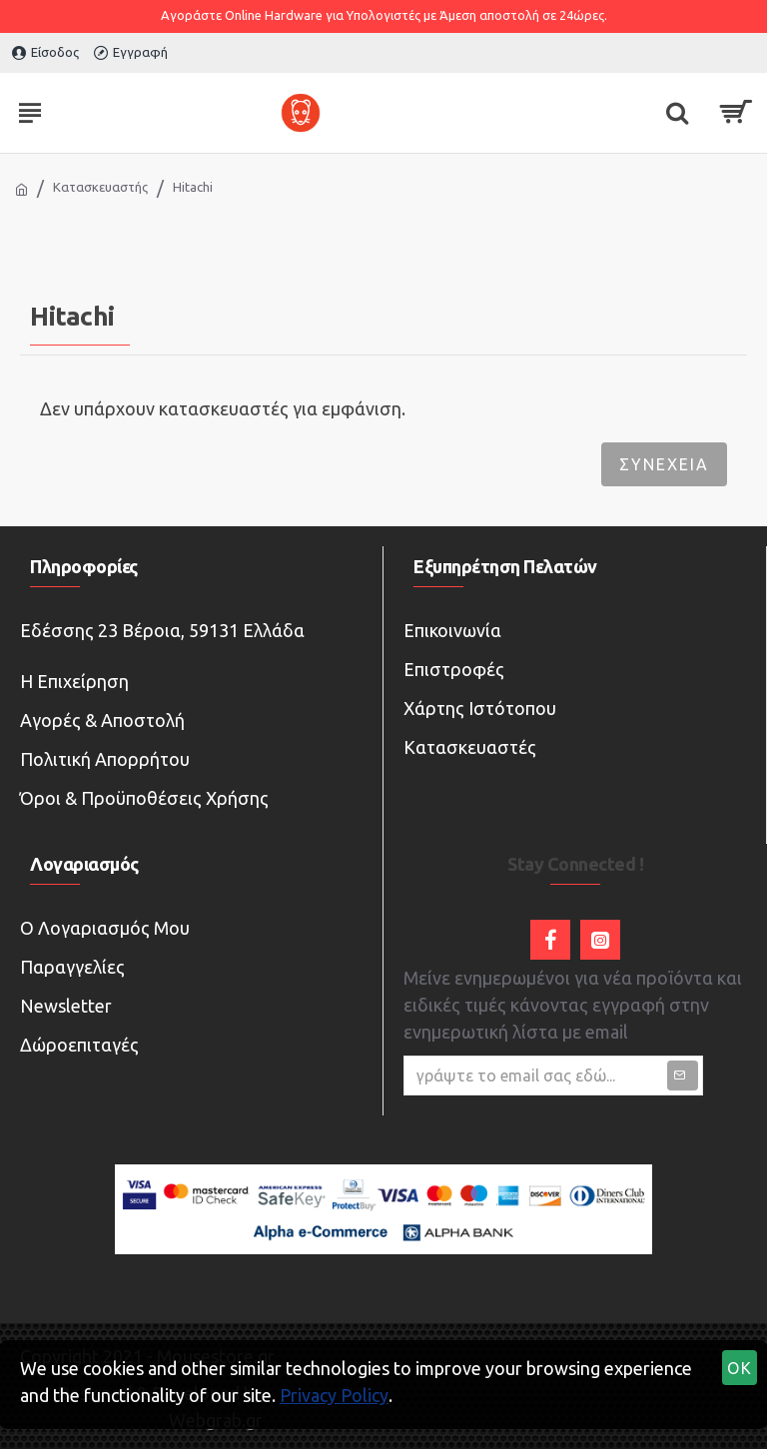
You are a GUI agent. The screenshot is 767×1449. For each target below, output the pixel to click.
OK (740, 1368)
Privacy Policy (334, 1395)
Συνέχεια (664, 464)
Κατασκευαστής (100, 187)
